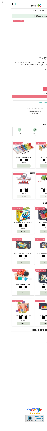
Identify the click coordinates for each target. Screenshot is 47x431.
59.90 (36, 193)
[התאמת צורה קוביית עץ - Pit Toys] (12, 314)
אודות (44, 399)
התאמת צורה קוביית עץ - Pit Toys (12, 315)
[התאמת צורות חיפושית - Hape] (12, 280)
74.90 (12, 320)
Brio (44, 370)
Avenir (44, 367)
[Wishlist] (3, 4)
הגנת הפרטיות (42, 403)
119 (12, 289)
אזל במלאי (44, 173)
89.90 (44, 85)
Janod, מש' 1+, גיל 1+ (29, 208)
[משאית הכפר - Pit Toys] (35, 182)
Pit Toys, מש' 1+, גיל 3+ (6, 143)
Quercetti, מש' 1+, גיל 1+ (6, 208)
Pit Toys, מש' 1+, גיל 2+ (7, 20)
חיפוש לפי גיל (42, 353)
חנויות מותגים (42, 351)
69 (35, 320)
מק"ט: (44, 81)
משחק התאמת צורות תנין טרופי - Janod (12, 254)
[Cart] (0, 4)
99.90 (13, 162)
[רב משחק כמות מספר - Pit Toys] (12, 154)
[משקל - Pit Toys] (12, 185)
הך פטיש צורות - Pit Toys (35, 157)
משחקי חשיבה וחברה (40, 343)
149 (35, 289)
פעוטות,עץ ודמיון (41, 348)
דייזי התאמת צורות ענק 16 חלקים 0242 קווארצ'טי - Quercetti (12, 223)
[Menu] (46, 4)
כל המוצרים (42, 341)
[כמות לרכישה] (44, 89)
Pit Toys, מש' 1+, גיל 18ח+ (30, 174)
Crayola (43, 379)
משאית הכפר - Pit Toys (35, 188)
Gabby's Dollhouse (40, 368)
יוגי (45, 365)
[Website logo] (24, 5)
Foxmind (43, 375)
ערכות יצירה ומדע (41, 344)
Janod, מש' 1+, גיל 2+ (29, 301)
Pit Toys (43, 386)
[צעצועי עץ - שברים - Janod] (35, 314)
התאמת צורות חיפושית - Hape (12, 284)
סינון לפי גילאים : (41, 75)
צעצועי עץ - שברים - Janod (35, 315)
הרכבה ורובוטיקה (41, 346)
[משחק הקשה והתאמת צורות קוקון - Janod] (35, 252)
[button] (35, 166)
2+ (36, 75)
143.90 (12, 228)
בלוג (44, 430)
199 (12, 259)
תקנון (44, 401)
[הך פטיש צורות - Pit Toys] (35, 153)
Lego (44, 384)
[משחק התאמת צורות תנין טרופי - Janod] (12, 251)
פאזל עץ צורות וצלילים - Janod (35, 223)
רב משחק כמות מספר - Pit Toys (12, 157)
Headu (44, 374)
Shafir (44, 377)
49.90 (36, 162)
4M (45, 363)
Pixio (44, 381)
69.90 (13, 193)
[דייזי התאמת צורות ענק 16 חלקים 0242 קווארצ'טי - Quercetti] (12, 221)
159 (35, 259)
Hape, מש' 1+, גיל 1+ (6, 270)
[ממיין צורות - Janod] (35, 283)
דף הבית (43, 398)
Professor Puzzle (41, 382)
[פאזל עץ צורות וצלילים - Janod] (35, 221)
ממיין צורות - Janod (35, 284)
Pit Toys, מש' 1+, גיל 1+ (29, 143)
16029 (41, 81)
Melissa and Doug (40, 388)
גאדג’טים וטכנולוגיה (40, 350)
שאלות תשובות (42, 405)
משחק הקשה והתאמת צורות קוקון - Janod (35, 254)
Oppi (44, 372)
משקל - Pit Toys (12, 188)
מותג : (44, 78)
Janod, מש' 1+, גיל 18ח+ (29, 270)
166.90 (35, 228)
